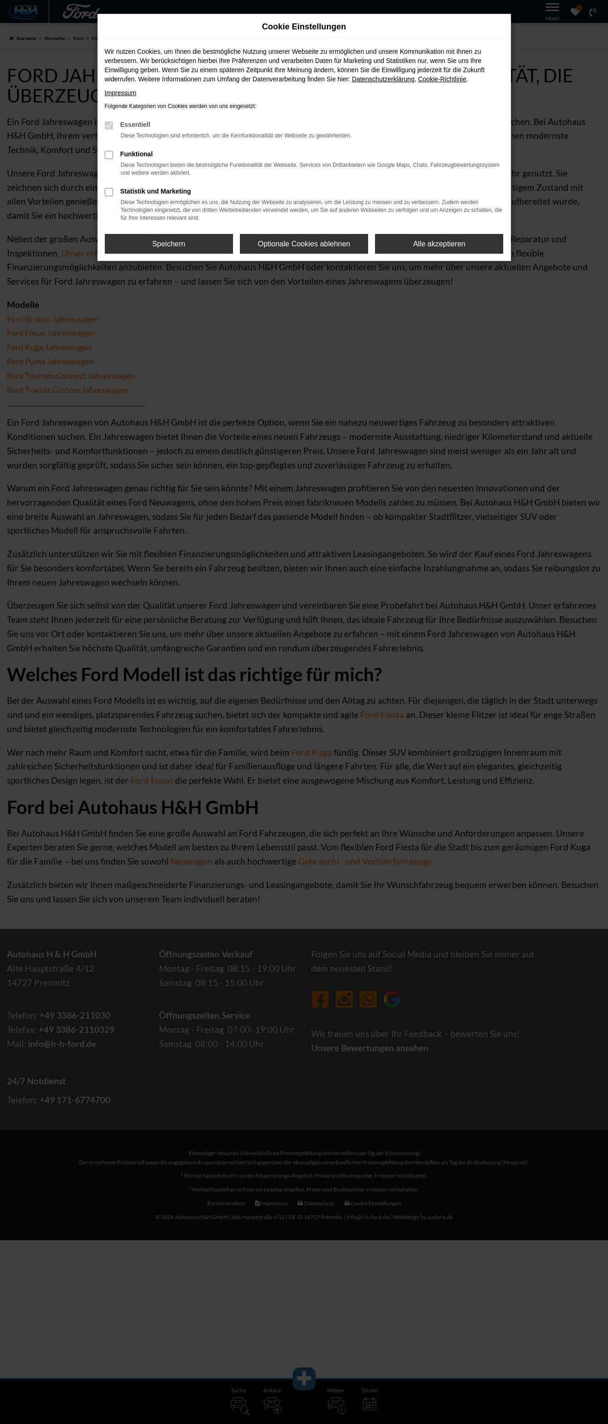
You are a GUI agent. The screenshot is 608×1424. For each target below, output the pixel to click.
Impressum (120, 93)
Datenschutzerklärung (383, 79)
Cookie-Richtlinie (442, 79)
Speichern (168, 244)
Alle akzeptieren (439, 244)
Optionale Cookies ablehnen (304, 244)
